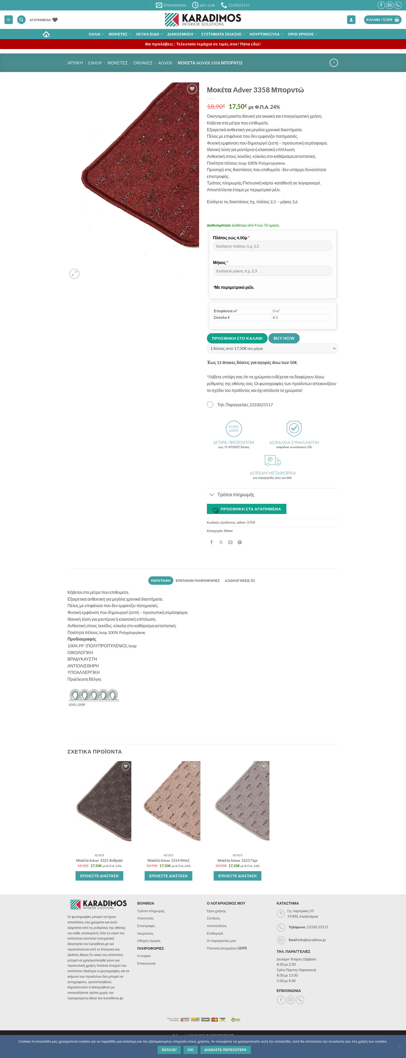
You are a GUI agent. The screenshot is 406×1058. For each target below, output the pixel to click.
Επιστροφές (146, 926)
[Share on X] (221, 542)
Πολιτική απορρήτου (227, 948)
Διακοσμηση (181, 34)
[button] (8, 19)
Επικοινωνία (146, 963)
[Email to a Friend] (230, 542)
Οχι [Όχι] (191, 1050)
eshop (95, 62)
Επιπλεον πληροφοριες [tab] (198, 580)
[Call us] (398, 5)
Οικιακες (143, 62)
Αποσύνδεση (216, 926)
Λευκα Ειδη (149, 34)
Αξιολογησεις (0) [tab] (240, 580)
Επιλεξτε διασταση (99, 876)
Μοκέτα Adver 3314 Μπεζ (168, 860)
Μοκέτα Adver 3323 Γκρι (237, 860)
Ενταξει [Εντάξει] (169, 1050)
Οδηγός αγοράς (149, 941)
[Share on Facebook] (211, 542)
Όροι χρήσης (216, 911)
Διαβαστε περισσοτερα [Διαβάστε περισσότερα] (226, 1050)
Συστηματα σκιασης (223, 34)
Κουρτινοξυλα (266, 34)
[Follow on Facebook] (381, 5)
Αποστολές (145, 918)
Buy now (284, 338)
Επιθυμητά (215, 933)
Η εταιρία (144, 956)
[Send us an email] (389, 5)
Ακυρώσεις (145, 933)
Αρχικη (75, 62)
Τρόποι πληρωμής (151, 911)
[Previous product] (334, 63)
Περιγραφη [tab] (161, 580)
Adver (165, 62)
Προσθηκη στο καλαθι (237, 338)
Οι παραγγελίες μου (221, 941)
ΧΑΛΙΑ (96, 34)
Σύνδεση (213, 918)
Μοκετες (120, 34)
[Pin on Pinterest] (240, 542)
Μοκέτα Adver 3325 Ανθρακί (99, 860)
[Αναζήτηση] (21, 19)
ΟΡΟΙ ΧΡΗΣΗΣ (302, 34)
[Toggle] (212, 495)
